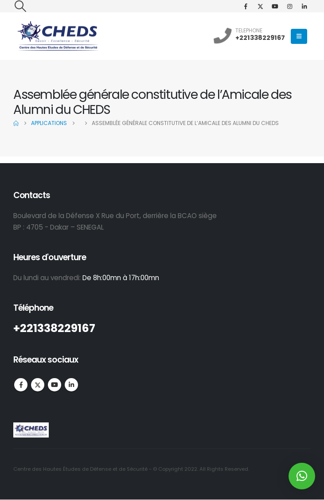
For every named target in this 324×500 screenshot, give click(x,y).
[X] (260, 6)
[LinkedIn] (304, 6)
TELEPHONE (248, 30)
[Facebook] (245, 6)
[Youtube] (275, 6)
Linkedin (71, 384)
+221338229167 (260, 37)
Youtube (54, 384)
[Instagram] (289, 6)
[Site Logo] (57, 36)
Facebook (20, 384)
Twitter (37, 384)
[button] (20, 6)
